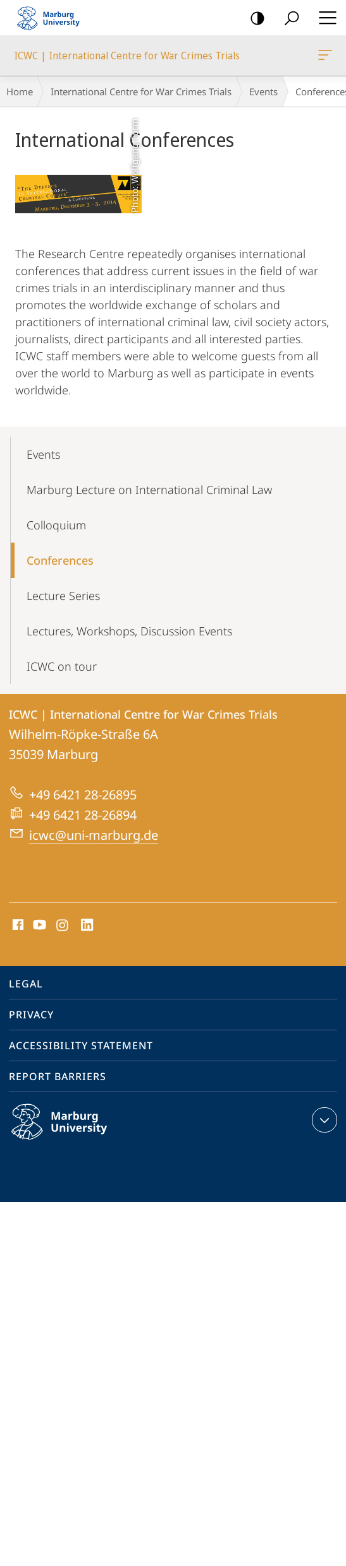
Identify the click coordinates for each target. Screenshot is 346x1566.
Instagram (63, 925)
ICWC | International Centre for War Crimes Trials (324, 57)
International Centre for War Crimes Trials (141, 91)
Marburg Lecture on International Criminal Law (149, 489)
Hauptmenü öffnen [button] (324, 17)
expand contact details (323, 1119)
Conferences (60, 560)
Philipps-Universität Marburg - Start (53, 17)
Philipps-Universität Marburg (73, 1132)
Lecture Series (63, 595)
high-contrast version (253, 18)
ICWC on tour (62, 666)
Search (287, 18)
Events (263, 91)
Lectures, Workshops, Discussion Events (129, 631)
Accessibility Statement (81, 1045)
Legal (26, 984)
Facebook (17, 925)
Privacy (31, 1014)
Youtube (38, 925)
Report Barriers (57, 1076)
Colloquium (56, 525)
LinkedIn (88, 925)
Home (19, 91)
